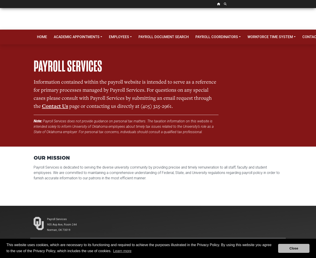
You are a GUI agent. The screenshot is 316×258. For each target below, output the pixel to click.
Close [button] (294, 248)
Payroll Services (57, 219)
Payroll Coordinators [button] (216, 37)
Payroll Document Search (164, 37)
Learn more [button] (122, 251)
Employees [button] (119, 37)
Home (42, 37)
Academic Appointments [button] (77, 37)
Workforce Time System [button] (270, 37)
